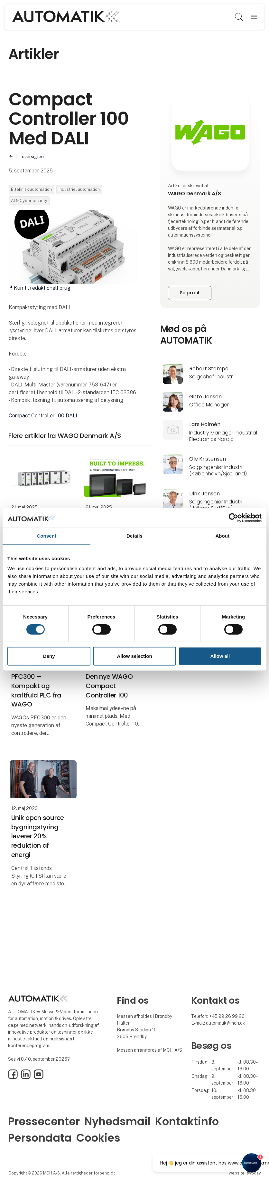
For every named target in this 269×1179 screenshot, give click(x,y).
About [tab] (222, 536)
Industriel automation (79, 189)
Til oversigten (29, 156)
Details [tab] (134, 536)
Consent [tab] (46, 536)
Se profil (189, 292)
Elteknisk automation (31, 189)
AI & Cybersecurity (29, 200)
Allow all (220, 656)
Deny (49, 656)
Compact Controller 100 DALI (43, 416)
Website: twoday (244, 1173)
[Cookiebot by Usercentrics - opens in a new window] (233, 518)
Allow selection (134, 656)
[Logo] (66, 16)
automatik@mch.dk (225, 1023)
